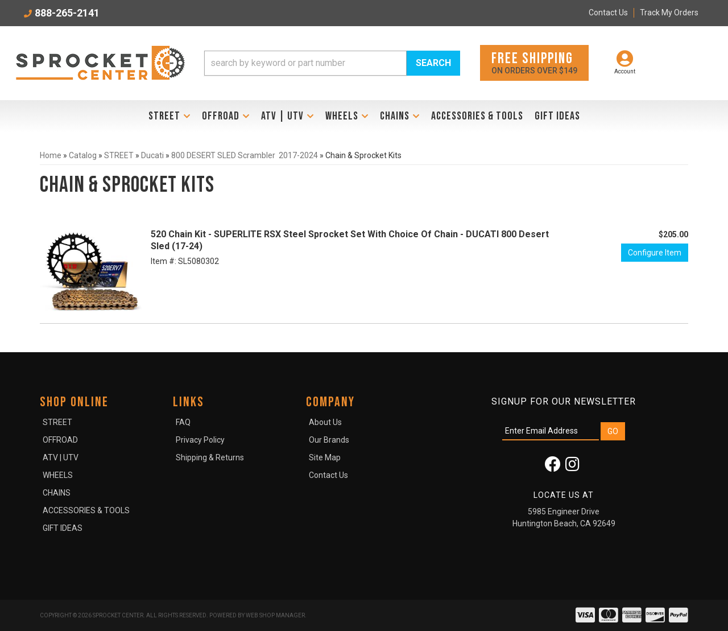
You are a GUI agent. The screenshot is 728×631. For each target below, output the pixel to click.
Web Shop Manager (275, 615)
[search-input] (305, 63)
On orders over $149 (534, 62)
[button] (332, 63)
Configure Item (654, 252)
